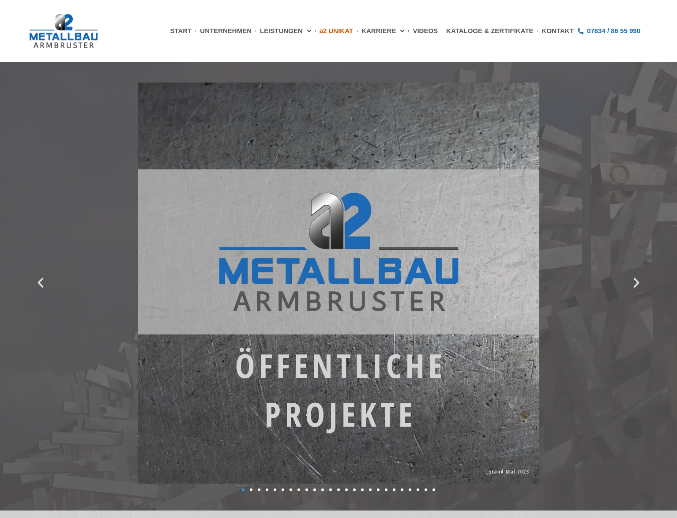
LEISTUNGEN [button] (285, 31)
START (181, 30)
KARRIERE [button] (382, 31)
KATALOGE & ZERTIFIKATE (489, 30)
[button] (40, 282)
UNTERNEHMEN (226, 30)
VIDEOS (425, 30)
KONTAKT (558, 30)
